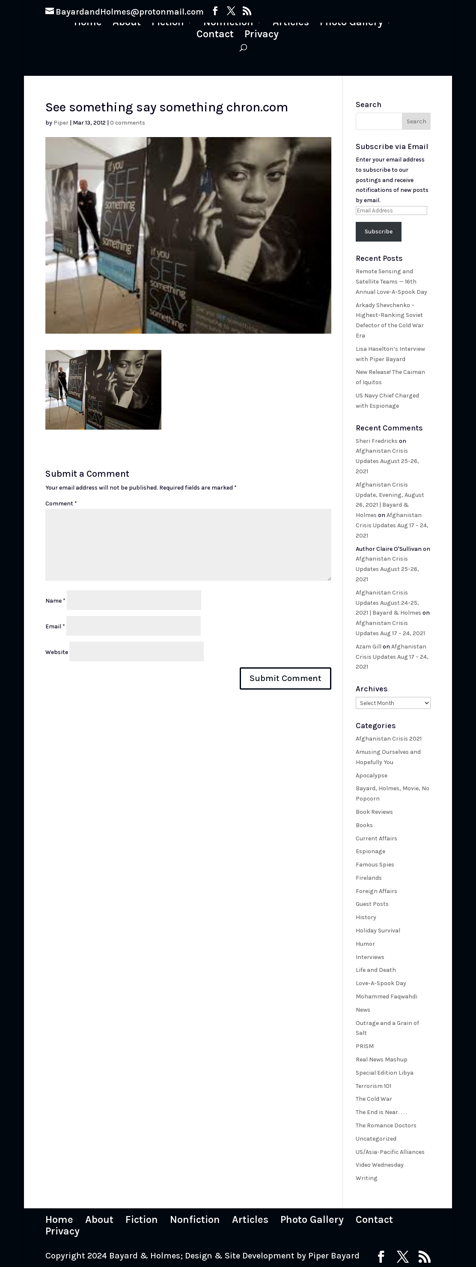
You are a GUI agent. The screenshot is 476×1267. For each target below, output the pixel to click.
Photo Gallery (351, 23)
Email (55, 626)
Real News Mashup (382, 1059)
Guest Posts (372, 904)
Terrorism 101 (373, 1086)
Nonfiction (228, 23)
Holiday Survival (378, 930)
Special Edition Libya (385, 1072)
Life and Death (376, 970)
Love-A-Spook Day (381, 983)
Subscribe (379, 231)
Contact (215, 35)
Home (88, 23)
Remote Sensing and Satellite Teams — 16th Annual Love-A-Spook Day (391, 282)
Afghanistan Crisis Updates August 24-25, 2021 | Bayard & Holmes (388, 603)
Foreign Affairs (376, 891)
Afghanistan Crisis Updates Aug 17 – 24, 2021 (392, 525)
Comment (61, 503)
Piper (61, 122)
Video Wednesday (380, 1164)
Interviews (370, 957)
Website (56, 652)
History (366, 917)
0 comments (127, 122)
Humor (365, 943)
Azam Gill (368, 646)
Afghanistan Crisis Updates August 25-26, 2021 (387, 461)
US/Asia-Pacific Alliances (390, 1152)
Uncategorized (376, 1138)
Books (364, 825)
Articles (291, 23)
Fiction (168, 23)
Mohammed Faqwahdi (386, 996)
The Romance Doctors (386, 1125)
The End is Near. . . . (381, 1112)
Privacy (261, 35)
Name (55, 600)
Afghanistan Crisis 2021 (389, 738)
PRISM (365, 1046)
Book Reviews (374, 812)
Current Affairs (376, 838)
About (127, 23)
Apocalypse (371, 775)
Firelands (369, 878)
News (363, 1009)
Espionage (370, 851)
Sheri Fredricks (377, 441)
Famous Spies (375, 864)
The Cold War (374, 1099)
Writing (367, 1178)
